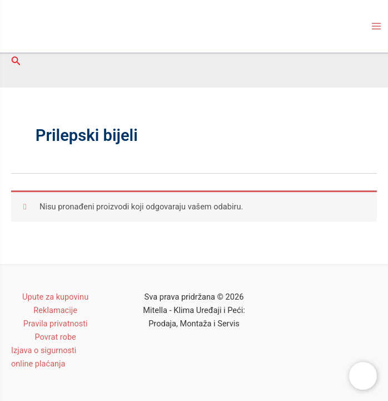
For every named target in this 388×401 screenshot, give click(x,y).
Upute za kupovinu (55, 297)
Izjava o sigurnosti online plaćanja (43, 357)
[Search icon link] (16, 61)
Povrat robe (55, 337)
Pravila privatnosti (55, 324)
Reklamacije (55, 310)
